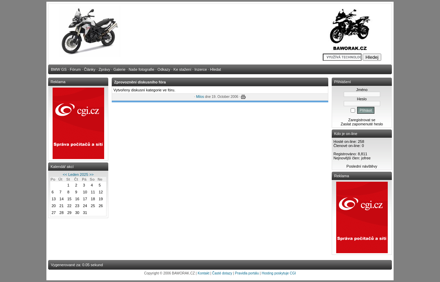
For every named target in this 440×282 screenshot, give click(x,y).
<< (65, 174)
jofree (366, 158)
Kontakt (203, 273)
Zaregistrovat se (361, 120)
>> (91, 174)
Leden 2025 (78, 174)
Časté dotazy (222, 273)
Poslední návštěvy (361, 166)
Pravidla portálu (247, 273)
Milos (200, 97)
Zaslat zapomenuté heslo (362, 124)
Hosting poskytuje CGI (279, 273)
